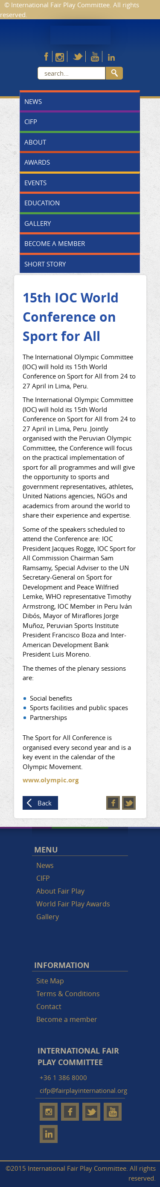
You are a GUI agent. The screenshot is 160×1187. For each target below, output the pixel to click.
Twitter (129, 803)
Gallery (37, 223)
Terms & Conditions (68, 993)
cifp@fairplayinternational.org (83, 1090)
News (33, 101)
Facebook (113, 803)
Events (35, 182)
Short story (45, 264)
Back (45, 803)
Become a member (54, 243)
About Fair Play (60, 891)
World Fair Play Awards (73, 904)
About (35, 142)
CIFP (30, 121)
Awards (37, 162)
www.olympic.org (51, 780)
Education (42, 202)
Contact (48, 1006)
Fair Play (80, 35)
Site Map (50, 981)
